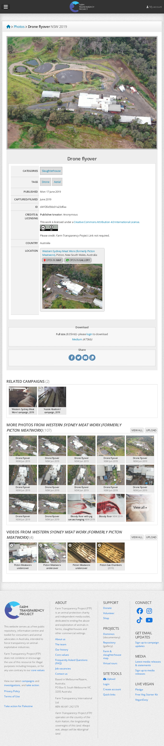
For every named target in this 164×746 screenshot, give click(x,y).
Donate (107, 605)
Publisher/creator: (51, 214)
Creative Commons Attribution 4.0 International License (106, 222)
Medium (77, 337)
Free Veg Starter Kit (146, 692)
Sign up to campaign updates (147, 642)
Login (106, 682)
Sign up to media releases (145, 669)
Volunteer (108, 610)
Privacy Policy (12, 689)
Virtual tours (110, 661)
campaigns (28, 678)
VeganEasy (141, 697)
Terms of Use (12, 694)
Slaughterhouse (51, 171)
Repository (109, 642)
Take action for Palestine (18, 703)
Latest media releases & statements (148, 661)
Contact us (61, 671)
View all (137, 428)
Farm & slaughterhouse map (112, 652)
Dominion (111, 633)
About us (60, 637)
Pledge (139, 687)
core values (38, 668)
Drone (45, 182)
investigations (12, 682)
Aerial (57, 182)
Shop (106, 616)
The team (60, 642)
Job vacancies (63, 666)
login (89, 331)
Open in (52, 264)
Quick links (109, 692)
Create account (112, 687)
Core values (62, 652)
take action (32, 682)
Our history (61, 647)
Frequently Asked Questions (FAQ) (71, 659)
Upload (151, 428)
